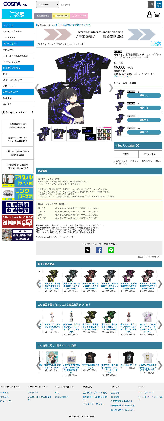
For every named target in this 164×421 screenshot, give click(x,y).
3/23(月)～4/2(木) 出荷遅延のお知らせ (71, 24)
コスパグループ (145, 392)
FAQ (5, 73)
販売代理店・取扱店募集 (123, 405)
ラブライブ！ (44, 44)
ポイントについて (123, 76)
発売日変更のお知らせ (122, 401)
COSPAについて (10, 92)
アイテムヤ (33, 392)
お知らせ (115, 386)
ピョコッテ (5, 401)
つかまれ (4, 396)
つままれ (4, 392)
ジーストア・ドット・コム (150, 398)
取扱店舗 (7, 98)
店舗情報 (115, 392)
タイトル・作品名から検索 (15, 55)
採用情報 (115, 396)
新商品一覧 (8, 49)
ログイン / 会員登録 (12, 31)
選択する (144, 95)
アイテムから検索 (11, 61)
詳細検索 (159, 4)
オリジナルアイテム (10, 386)
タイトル (150, 154)
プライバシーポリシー (94, 403)
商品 (126, 154)
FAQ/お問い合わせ (11, 67)
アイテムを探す (10, 43)
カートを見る (9, 37)
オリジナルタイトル (38, 386)
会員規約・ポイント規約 (95, 392)
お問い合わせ (9, 85)
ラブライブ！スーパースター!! (68, 44)
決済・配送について (12, 79)
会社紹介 (7, 104)
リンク (141, 386)
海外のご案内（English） (123, 409)
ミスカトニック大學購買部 (40, 398)
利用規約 (87, 386)
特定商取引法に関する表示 (95, 398)
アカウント (8, 25)
